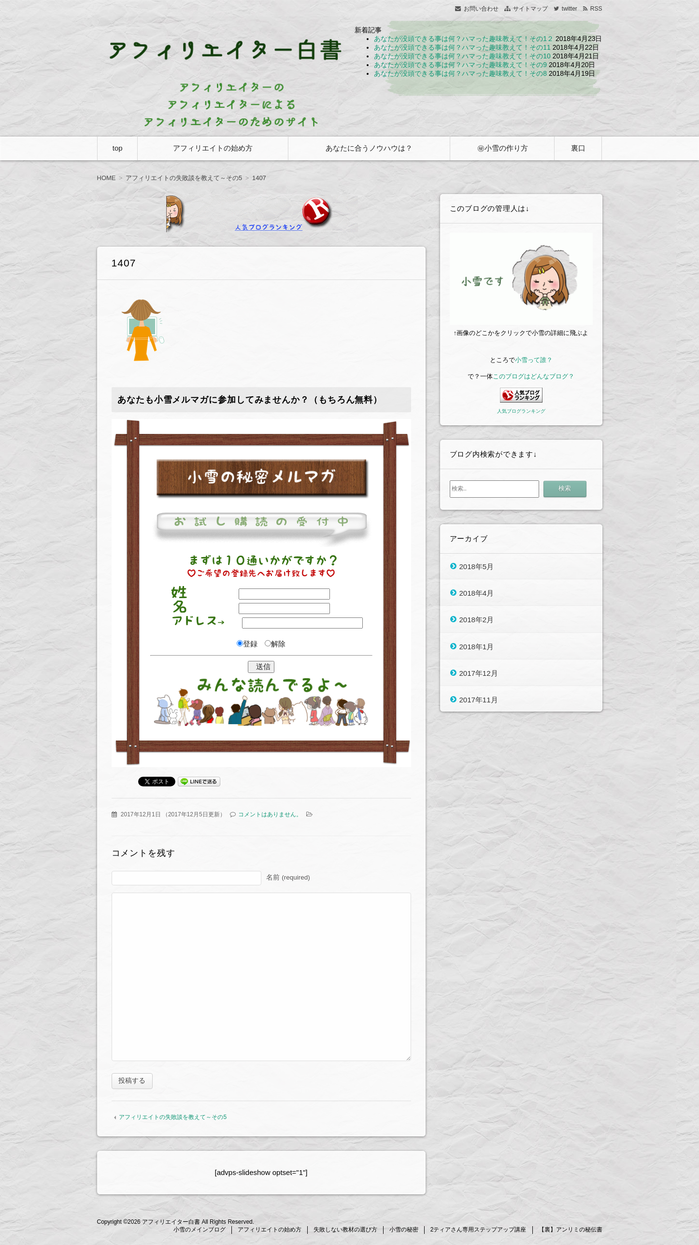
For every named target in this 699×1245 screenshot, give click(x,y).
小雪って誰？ (534, 360)
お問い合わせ (481, 8)
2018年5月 (476, 566)
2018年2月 (476, 620)
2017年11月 (478, 700)
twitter (569, 8)
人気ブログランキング (521, 411)
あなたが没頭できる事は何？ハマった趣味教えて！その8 (460, 73)
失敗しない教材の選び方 (345, 1231)
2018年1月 (476, 646)
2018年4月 (476, 592)
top (118, 148)
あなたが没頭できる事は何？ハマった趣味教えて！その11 (462, 47)
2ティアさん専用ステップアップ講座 (478, 1231)
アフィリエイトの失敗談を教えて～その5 (173, 1118)
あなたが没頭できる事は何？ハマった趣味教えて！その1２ (464, 38)
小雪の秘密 (403, 1231)
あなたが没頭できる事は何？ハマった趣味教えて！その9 (460, 65)
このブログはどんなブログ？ (533, 376)
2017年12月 (478, 673)
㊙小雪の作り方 (502, 148)
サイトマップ (530, 8)
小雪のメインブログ (199, 1231)
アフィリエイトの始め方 (213, 148)
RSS (596, 8)
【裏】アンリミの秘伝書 (570, 1231)
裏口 (578, 148)
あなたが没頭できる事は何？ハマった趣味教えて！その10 (462, 56)
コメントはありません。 (270, 814)
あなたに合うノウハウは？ (369, 148)
